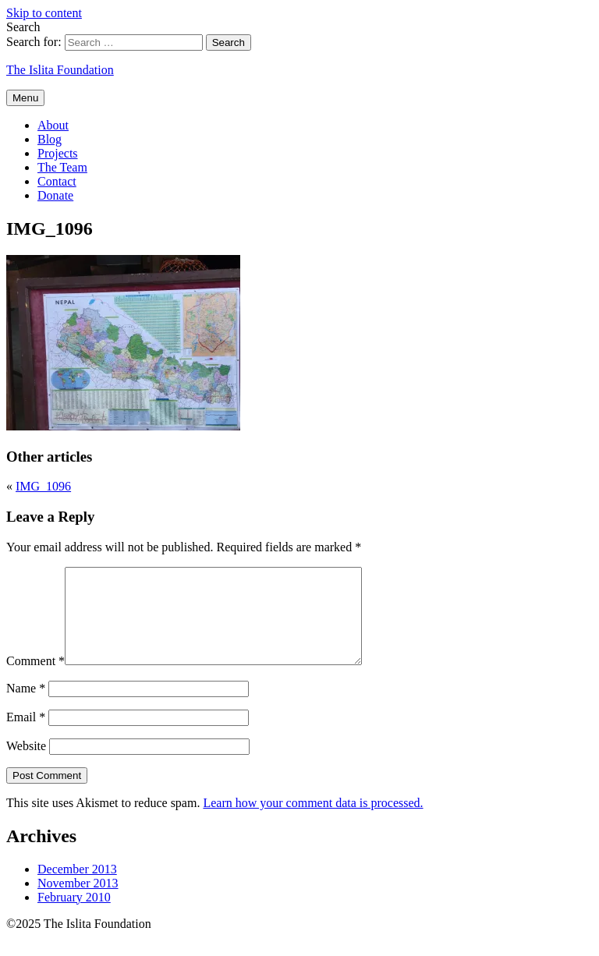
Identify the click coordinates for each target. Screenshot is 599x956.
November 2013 (78, 901)
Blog (49, 139)
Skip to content (44, 12)
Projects (57, 153)
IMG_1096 (43, 486)
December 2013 (77, 887)
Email (25, 735)
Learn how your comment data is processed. (313, 821)
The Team (62, 167)
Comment (35, 679)
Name (25, 706)
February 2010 (74, 915)
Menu (25, 98)
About (53, 125)
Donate (55, 195)
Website (26, 764)
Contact (56, 181)
